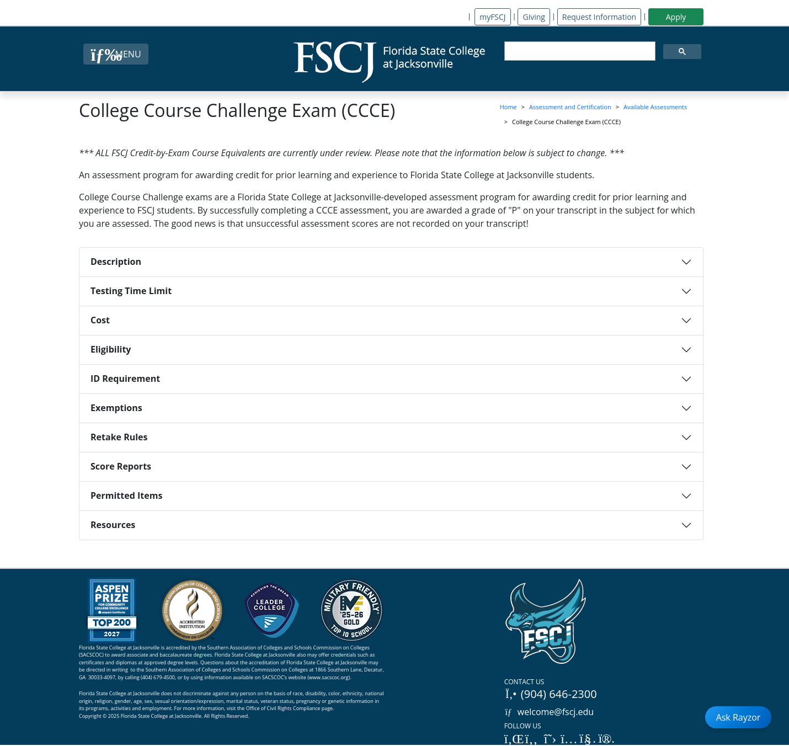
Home (508, 107)
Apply (676, 17)
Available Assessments (655, 107)
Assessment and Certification (570, 107)
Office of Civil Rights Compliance (283, 708)
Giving (534, 17)
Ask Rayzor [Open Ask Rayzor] (738, 717)
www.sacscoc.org (329, 677)
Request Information (599, 17)
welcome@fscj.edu (549, 712)
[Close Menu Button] (115, 54)
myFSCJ (492, 17)
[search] (579, 51)
